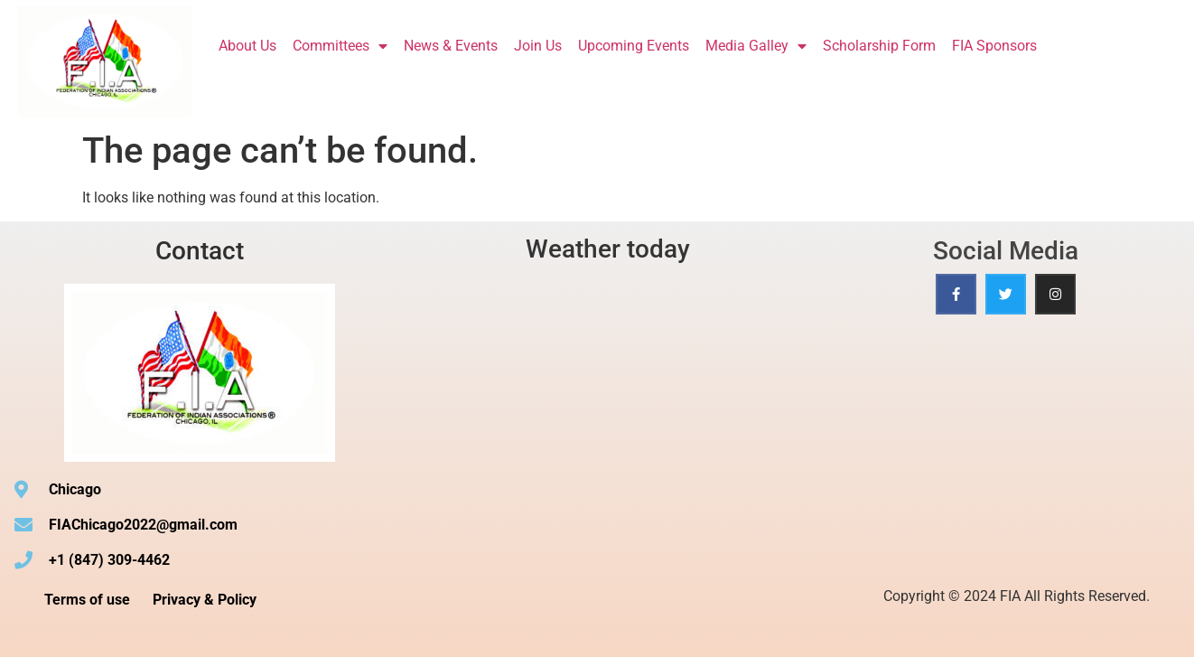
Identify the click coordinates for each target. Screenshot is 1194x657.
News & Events (451, 45)
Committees (340, 46)
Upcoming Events (633, 45)
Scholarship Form (879, 45)
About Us (247, 45)
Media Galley (756, 46)
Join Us (538, 45)
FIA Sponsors (994, 45)
